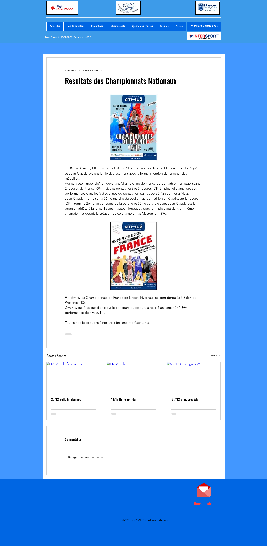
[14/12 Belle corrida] (133, 377)
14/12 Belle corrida (123, 399)
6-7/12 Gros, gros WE (184, 399)
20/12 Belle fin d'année (66, 399)
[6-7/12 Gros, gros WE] (194, 377)
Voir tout (216, 355)
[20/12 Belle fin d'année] (73, 377)
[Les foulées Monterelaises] (204, 26)
